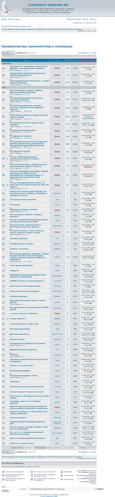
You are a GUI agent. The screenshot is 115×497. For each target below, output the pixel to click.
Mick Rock (57, 286)
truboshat (87, 340)
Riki (86, 109)
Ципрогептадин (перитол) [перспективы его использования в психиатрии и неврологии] (28, 407)
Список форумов (8, 29)
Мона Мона (57, 308)
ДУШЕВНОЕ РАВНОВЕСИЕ (48, 5)
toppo (57, 392)
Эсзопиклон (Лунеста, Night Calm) (24, 324)
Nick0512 (57, 215)
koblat (57, 366)
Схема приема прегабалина (21, 265)
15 (27, 102)
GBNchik (87, 271)
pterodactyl (86, 245)
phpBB (44, 494)
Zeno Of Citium (57, 433)
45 (29, 111)
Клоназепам (15, 205)
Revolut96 (57, 339)
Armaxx (86, 372)
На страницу (82, 53)
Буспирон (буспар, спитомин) (24, 209)
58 (29, 147)
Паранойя (57, 428)
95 (25, 119)
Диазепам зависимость (20, 334)
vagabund (57, 249)
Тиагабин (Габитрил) (18, 238)
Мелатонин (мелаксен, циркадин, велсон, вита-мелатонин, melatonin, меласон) (28, 165)
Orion (87, 221)
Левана (15, 354)
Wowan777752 (57, 334)
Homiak (86, 330)
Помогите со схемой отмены (22, 443)
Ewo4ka (86, 297)
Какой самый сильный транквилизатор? (27, 387)
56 (25, 147)
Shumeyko (57, 355)
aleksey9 (87, 211)
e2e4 (86, 93)
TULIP (57, 221)
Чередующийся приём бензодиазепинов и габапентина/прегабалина (28, 74)
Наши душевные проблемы (25, 29)
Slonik (87, 159)
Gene (87, 233)
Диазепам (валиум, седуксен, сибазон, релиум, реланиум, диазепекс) (26, 91)
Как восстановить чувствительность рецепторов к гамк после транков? (25, 226)
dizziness (57, 296)
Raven (86, 83)
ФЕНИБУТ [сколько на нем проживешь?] (27, 281)
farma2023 (86, 418)
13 (29, 261)
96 (27, 119)
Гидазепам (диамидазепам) (23, 130)
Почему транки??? (18, 319)
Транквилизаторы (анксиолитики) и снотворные (65, 29)
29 (25, 132)
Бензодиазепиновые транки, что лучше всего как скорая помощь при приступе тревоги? (29, 185)
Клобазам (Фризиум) (18, 296)
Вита (57, 438)
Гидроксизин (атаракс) (21, 136)
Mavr (86, 345)
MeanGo (87, 186)
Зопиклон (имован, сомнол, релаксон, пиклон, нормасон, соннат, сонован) (27, 232)
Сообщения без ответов (9, 26)
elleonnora (57, 244)
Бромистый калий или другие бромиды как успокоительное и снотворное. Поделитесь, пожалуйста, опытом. (28, 193)
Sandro (86, 282)
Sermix (57, 302)
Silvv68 (86, 153)
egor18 (57, 344)
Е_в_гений (57, 387)
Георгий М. (57, 193)
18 (29, 138)
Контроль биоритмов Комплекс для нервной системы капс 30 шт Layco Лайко (29, 221)
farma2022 (86, 434)
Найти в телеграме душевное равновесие (27, 438)
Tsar (57, 199)
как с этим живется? (57, 423)
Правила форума (74, 19)
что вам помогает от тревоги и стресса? (27, 392)
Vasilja (57, 360)
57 (27, 147)
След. (94, 53)
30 (27, 132)
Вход (4, 19)
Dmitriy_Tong (86, 125)
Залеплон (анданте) (18, 418)
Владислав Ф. (87, 100)
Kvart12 (57, 412)
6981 (57, 443)
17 (27, 138)
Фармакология (41, 29)
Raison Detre (57, 226)
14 (25, 102)
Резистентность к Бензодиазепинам (25, 286)
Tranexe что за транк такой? (21, 366)
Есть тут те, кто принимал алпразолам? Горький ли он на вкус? (26, 433)
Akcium (57, 402)
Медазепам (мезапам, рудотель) (23, 350)
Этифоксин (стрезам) (21, 151)
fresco (57, 397)
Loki (86, 69)
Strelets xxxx (86, 429)
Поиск (93, 19)
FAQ (85, 19)
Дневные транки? (17, 339)
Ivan (57, 350)
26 (27, 126)
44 (27, 111)
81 (25, 84)
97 (29, 119)
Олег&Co (86, 366)
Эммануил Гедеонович (87, 117)
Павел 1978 (86, 258)
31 (29, 132)
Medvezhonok (57, 276)
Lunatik (86, 145)
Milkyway (87, 309)
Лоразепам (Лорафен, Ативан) (25, 376)
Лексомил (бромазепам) (20, 329)
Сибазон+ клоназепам (19, 249)
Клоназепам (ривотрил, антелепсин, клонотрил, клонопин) (26, 99)
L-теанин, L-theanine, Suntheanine (24, 313)
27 (29, 126)
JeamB (57, 205)
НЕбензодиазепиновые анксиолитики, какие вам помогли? (25, 158)
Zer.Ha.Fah (57, 281)
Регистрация (13, 19)
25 (25, 126)
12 (27, 261)
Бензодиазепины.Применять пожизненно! (28, 343)
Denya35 (87, 325)
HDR (86, 227)
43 (25, 111)
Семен (86, 194)
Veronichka (87, 393)
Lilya (86, 137)
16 (29, 102)
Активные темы (25, 26)
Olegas (57, 265)
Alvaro (87, 356)
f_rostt (87, 76)
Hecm (87, 132)
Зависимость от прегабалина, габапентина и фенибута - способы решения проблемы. (29, 67)
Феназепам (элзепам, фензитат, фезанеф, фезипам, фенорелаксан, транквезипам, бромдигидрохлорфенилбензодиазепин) (28, 143)
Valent (87, 424)
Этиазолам (14, 381)
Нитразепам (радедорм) (20, 371)
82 (27, 84)
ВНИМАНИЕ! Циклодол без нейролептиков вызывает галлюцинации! (28, 276)
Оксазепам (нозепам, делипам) (23, 199)
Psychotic (29, 466)
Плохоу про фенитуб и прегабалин (24, 291)
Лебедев (87, 176)
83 (29, 84)
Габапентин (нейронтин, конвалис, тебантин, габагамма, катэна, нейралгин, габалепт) (27, 107)
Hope (57, 329)
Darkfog (86, 239)
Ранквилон (14, 271)
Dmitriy (57, 68)
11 (25, 261)
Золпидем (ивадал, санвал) (21, 244)
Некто (87, 303)
